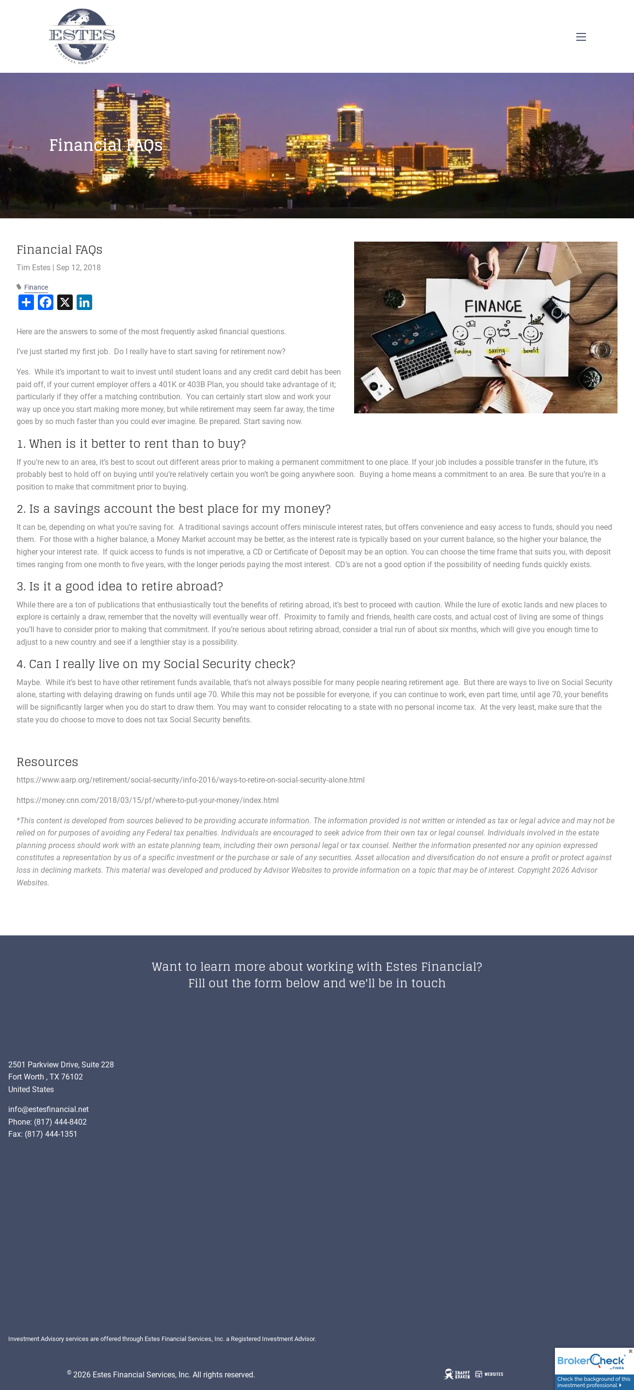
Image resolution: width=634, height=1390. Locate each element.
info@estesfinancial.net (48, 1109)
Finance (36, 287)
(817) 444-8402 (60, 1122)
